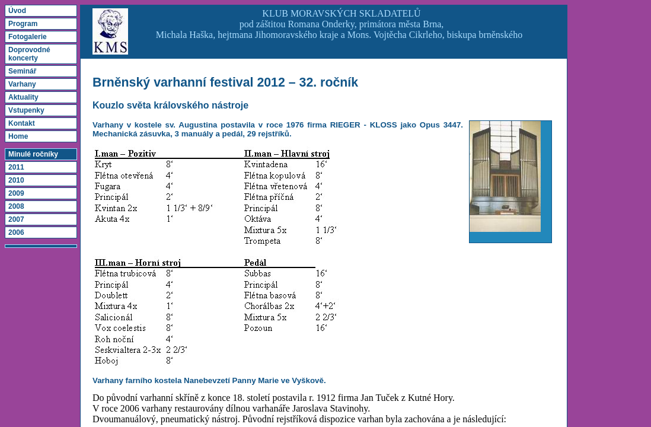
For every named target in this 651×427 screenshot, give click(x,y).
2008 (16, 206)
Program (22, 24)
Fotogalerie (27, 37)
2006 (16, 232)
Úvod (17, 11)
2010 (16, 180)
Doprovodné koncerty (29, 54)
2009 (16, 193)
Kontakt (21, 123)
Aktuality (23, 97)
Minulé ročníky (33, 154)
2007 (16, 219)
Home (18, 136)
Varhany (22, 84)
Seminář (22, 71)
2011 (16, 167)
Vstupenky (26, 110)
